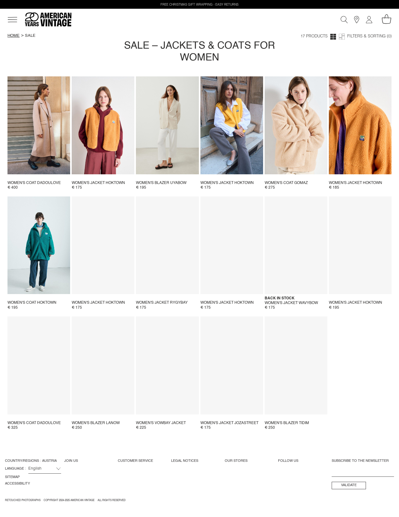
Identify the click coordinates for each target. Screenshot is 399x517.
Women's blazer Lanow (96, 423)
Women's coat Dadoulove (34, 183)
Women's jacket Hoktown (98, 183)
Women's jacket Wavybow (291, 303)
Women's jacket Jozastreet (229, 423)
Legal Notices (184, 460)
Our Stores (236, 460)
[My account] (369, 19)
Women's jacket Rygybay (162, 303)
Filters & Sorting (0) (369, 37)
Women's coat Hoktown (31, 303)
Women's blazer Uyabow (161, 183)
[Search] (344, 19)
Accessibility (17, 483)
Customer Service (135, 460)
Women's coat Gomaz (286, 183)
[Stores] (356, 19)
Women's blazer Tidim (287, 423)
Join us (71, 460)
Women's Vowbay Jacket (161, 423)
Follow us (288, 460)
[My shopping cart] (387, 19)
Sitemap (12, 477)
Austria (49, 460)
